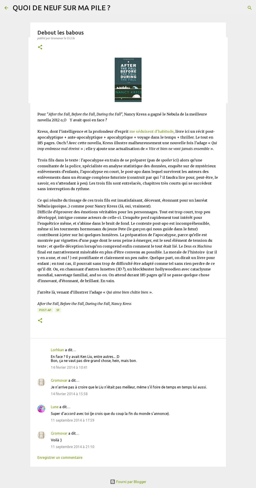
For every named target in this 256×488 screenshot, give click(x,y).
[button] (40, 47)
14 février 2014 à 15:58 (69, 394)
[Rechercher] (249, 7)
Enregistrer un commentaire (59, 457)
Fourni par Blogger (128, 482)
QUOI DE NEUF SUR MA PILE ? (61, 8)
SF (57, 310)
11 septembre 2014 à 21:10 (72, 447)
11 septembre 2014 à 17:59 (72, 420)
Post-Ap (45, 310)
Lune (54, 407)
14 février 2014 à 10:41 (69, 367)
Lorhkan (57, 350)
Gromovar (59, 380)
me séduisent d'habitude (151, 131)
